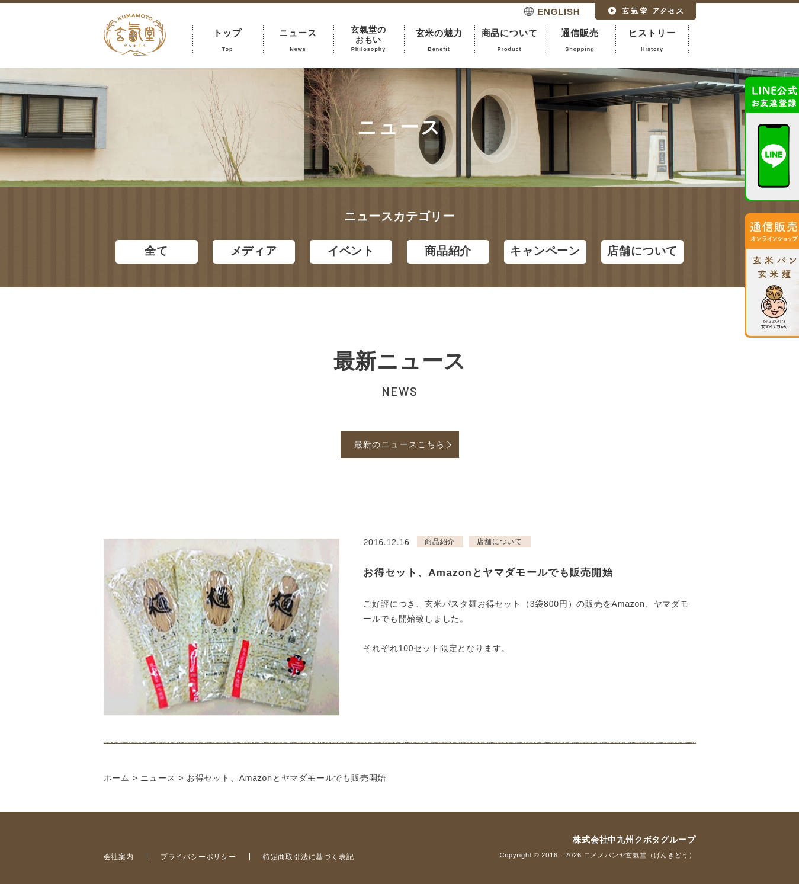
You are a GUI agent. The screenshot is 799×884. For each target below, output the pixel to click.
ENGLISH (558, 12)
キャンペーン (545, 251)
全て (156, 251)
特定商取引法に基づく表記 (308, 857)
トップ (227, 40)
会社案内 (119, 857)
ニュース (298, 40)
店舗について (642, 251)
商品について (509, 40)
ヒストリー (652, 40)
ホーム (117, 778)
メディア (253, 251)
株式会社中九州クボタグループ (634, 839)
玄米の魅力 (439, 40)
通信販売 (580, 40)
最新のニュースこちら (399, 444)
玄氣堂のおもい (368, 39)
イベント (351, 251)
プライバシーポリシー (198, 857)
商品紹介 (448, 251)
